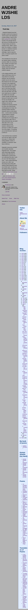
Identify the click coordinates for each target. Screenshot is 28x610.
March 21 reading (24, 351)
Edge (24, 496)
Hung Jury (24, 363)
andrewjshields (9, 12)
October (24, 289)
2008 (22, 278)
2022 (22, 258)
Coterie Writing (24, 386)
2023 (22, 256)
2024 (22, 255)
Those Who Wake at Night (25, 539)
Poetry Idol (23, 400)
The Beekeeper (25, 520)
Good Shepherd (24, 373)
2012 (22, 272)
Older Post (16, 198)
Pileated (24, 317)
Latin (23, 375)
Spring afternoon (24, 322)
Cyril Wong (24, 325)
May (24, 301)
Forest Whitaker (24, 348)
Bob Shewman (9, 176)
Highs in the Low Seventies (25, 503)
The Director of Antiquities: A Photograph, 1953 (25, 526)
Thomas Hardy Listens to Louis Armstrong (25, 533)
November (24, 286)
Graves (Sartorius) (25, 571)
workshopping (8, 179)
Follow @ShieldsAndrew (23, 214)
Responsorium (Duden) (25, 601)
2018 (22, 263)
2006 (22, 437)
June (24, 299)
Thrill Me (24, 365)
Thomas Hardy (24, 424)
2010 (22, 275)
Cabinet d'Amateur (24, 392)
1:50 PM (7, 191)
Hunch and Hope (24, 329)
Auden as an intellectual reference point (24, 381)
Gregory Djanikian (24, 418)
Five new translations (24, 356)
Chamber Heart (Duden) (25, 564)
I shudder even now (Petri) (25, 575)
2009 (22, 277)
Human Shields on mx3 (24, 476)
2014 (22, 269)
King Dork (24, 345)
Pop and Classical (24, 314)
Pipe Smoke (24, 508)
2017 (22, 265)
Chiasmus (24, 414)
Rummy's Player (25, 513)
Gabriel (24, 415)
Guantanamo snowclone (24, 396)
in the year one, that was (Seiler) (25, 579)
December (24, 282)
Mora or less (24, 389)
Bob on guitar (24, 319)
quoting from (7, 39)
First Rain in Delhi (25, 498)
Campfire (25, 491)
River (24, 510)
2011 (22, 274)
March (24, 304)
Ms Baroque (8, 184)
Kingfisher (24, 377)
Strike (24, 515)
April (24, 302)
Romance (25, 511)
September (24, 292)
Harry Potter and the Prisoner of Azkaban (24, 340)
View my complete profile (23, 229)
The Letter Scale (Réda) (24, 605)
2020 (22, 260)
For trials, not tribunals (24, 368)
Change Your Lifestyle (24, 404)
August (24, 295)
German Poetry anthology (24, 360)
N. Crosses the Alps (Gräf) (25, 597)
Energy (24, 407)
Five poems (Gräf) (24, 567)
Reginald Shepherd (12, 177)
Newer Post (4, 198)
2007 (22, 279)
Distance (25, 494)
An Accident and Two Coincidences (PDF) (25, 487)
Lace (24, 505)
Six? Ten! (24, 331)
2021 (22, 259)
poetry (6, 177)
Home (10, 198)
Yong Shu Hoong (24, 311)
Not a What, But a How (24, 411)
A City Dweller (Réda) (24, 556)
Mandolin (25, 506)
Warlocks (24, 353)
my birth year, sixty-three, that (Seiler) (25, 591)
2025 (22, 253)
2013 (22, 271)
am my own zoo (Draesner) (25, 560)
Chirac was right (24, 308)
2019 (22, 262)
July (24, 298)
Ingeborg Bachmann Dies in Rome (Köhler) (25, 584)
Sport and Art (24, 421)
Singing (3, 179)
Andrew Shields (23, 226)
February (25, 432)
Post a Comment (6, 195)
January (24, 435)
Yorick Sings (24, 543)
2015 (22, 268)
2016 (22, 266)
